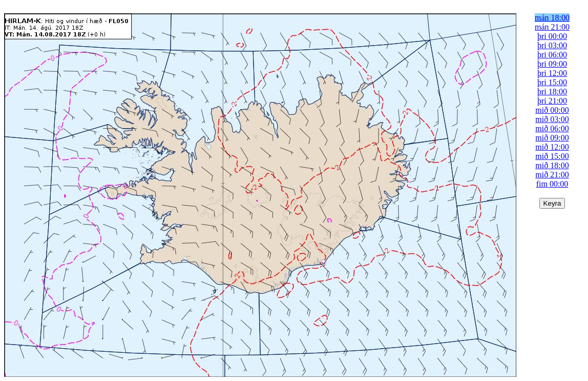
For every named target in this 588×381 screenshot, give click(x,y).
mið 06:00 (552, 128)
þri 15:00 (552, 82)
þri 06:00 (552, 54)
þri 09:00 (552, 63)
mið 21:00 (552, 174)
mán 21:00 (552, 27)
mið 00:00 (552, 110)
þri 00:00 (552, 36)
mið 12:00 (552, 147)
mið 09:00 (552, 137)
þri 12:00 (552, 73)
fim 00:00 (552, 183)
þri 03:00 (552, 45)
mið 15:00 (552, 156)
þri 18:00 (552, 91)
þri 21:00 (552, 100)
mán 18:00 (552, 17)
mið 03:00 (552, 119)
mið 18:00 (552, 165)
